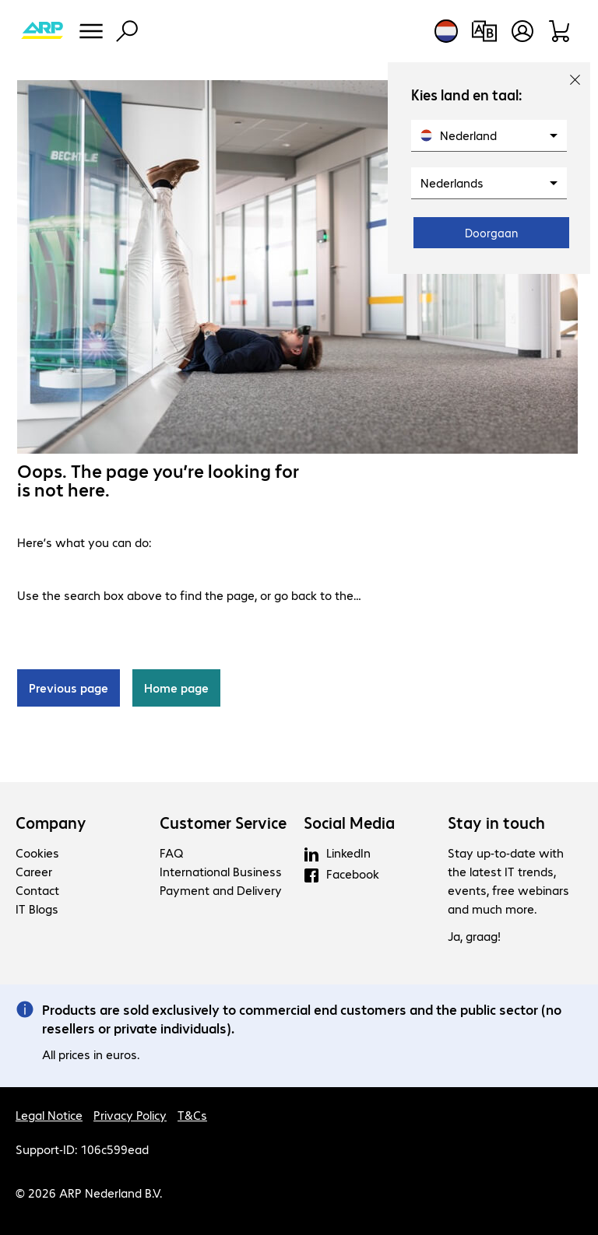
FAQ (171, 852)
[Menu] (91, 31)
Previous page (68, 687)
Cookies (37, 852)
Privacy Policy (130, 1115)
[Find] (127, 31)
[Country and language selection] (446, 31)
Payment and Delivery (221, 890)
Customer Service (223, 822)
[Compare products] (483, 31)
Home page (176, 687)
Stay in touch (496, 822)
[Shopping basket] (560, 31)
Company (51, 822)
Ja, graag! (474, 936)
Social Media (349, 822)
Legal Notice (49, 1115)
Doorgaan (491, 232)
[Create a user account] (522, 31)
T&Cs (192, 1115)
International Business (221, 871)
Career (34, 871)
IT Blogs (37, 908)
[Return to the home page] (42, 31)
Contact (37, 890)
